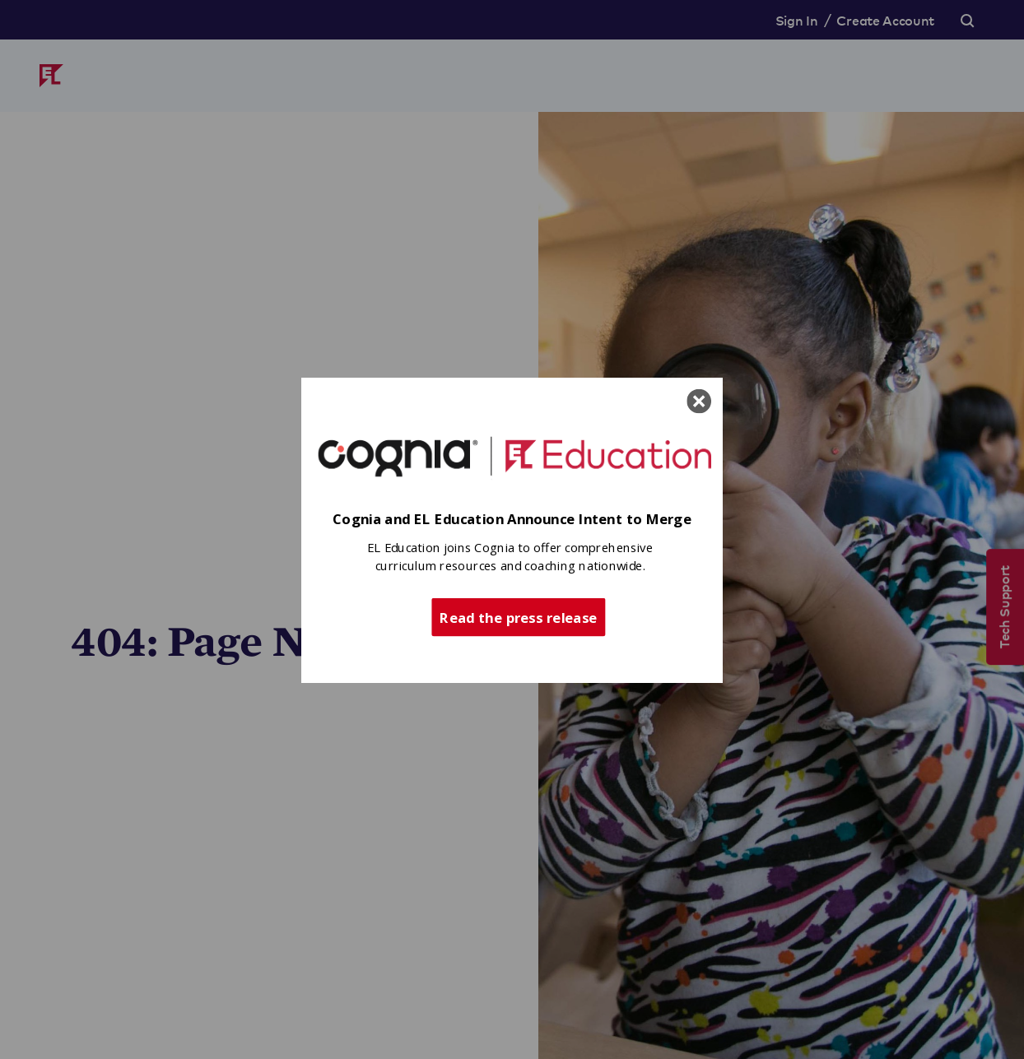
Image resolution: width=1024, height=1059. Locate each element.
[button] (512, 519)
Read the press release (518, 616)
